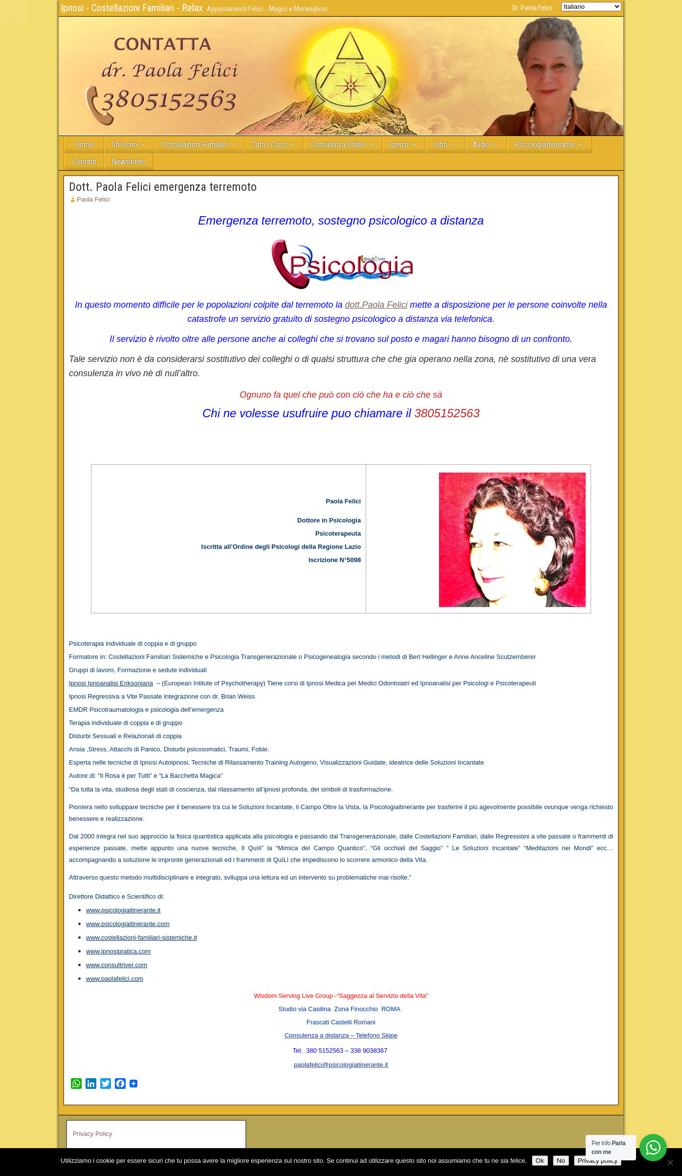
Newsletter (128, 161)
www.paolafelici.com (114, 978)
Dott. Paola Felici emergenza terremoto (163, 187)
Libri (440, 144)
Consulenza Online (338, 144)
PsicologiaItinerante (544, 144)
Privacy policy (597, 1160)
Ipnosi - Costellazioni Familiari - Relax (132, 8)
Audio (481, 144)
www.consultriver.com (116, 965)
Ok (540, 1160)
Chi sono (124, 144)
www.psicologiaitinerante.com (128, 923)
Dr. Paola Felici (532, 8)
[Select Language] (591, 6)
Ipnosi (399, 144)
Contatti (84, 161)
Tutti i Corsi (269, 144)
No (561, 1160)
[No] (670, 1162)
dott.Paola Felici (376, 305)
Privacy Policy (92, 1133)
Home (84, 144)
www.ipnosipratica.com (118, 951)
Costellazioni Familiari (194, 144)
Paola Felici (93, 199)
